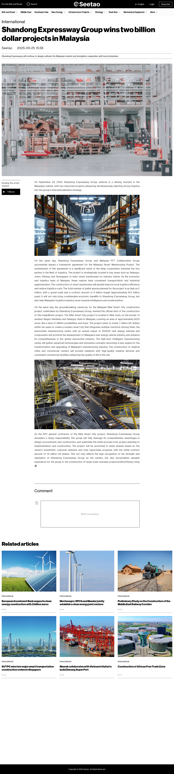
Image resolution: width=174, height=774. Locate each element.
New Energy (57, 12)
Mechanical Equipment (134, 12)
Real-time (113, 12)
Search (31, 4)
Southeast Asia (41, 12)
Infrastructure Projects (79, 12)
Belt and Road (8, 12)
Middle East (26, 12)
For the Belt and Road (12, 4)
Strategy (99, 12)
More (152, 12)
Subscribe (165, 4)
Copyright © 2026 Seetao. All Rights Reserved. (87, 769)
